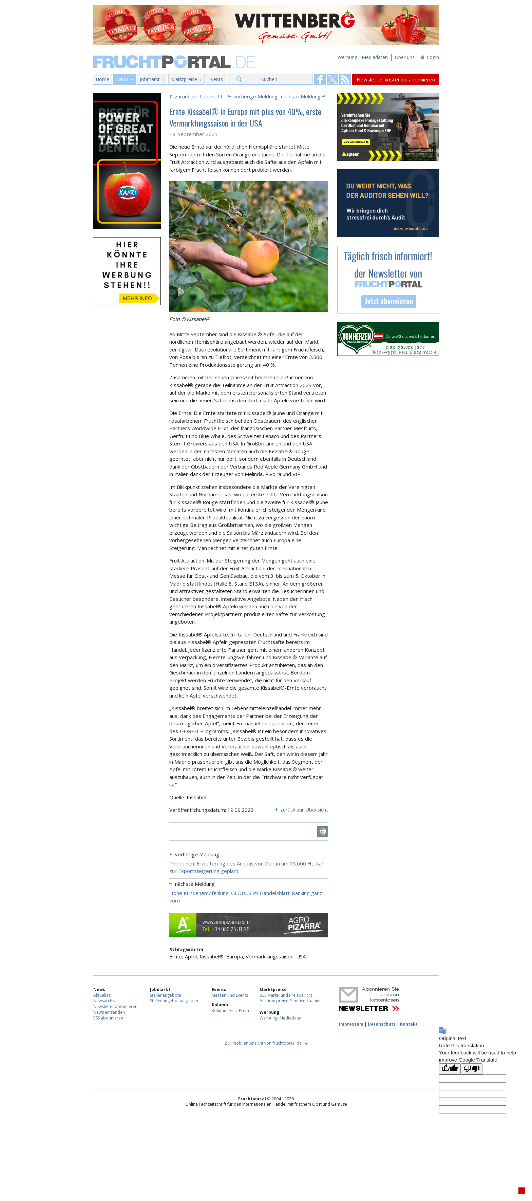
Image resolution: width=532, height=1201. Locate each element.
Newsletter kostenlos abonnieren (396, 79)
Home (102, 79)
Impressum (351, 1024)
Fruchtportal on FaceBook (320, 79)
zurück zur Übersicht (199, 96)
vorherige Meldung (255, 96)
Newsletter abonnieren (115, 1006)
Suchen (269, 79)
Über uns (405, 57)
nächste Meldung (301, 96)
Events (215, 79)
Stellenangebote (165, 995)
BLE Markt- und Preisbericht (286, 995)
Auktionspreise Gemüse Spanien (291, 1001)
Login (433, 57)
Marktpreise (184, 79)
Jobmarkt (150, 79)
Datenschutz (382, 1024)
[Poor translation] (471, 1068)
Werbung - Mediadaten (363, 57)
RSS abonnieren (108, 1018)
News (122, 79)
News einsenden (109, 1012)
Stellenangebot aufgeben (174, 1001)
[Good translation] (450, 1068)
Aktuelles (102, 995)
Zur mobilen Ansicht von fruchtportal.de (263, 1043)
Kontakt (409, 1024)
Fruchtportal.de (175, 61)
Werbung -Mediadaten (281, 1018)
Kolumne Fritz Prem (230, 1010)
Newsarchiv (104, 1001)
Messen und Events (230, 995)
